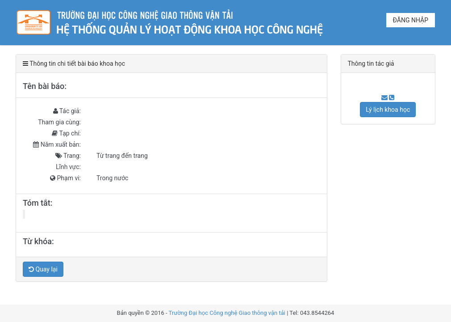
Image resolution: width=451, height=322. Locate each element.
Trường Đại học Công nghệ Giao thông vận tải (227, 312)
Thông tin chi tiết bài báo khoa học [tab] (74, 63)
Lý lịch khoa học (388, 109)
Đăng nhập (410, 20)
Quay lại (43, 269)
